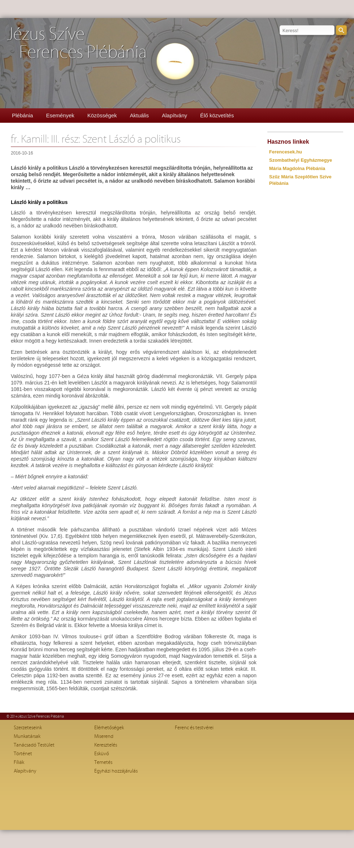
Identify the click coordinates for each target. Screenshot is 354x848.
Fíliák (19, 762)
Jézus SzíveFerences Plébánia (77, 43)
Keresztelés (105, 745)
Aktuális (139, 115)
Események (60, 115)
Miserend (103, 736)
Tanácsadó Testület (34, 745)
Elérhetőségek (109, 728)
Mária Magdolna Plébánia (297, 168)
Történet (23, 754)
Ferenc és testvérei (194, 728)
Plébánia (22, 115)
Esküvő (101, 754)
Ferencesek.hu (285, 152)
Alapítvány (174, 115)
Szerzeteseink (28, 728)
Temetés (103, 762)
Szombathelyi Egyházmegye (300, 160)
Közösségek (102, 115)
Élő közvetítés (217, 115)
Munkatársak (27, 736)
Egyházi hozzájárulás (116, 771)
